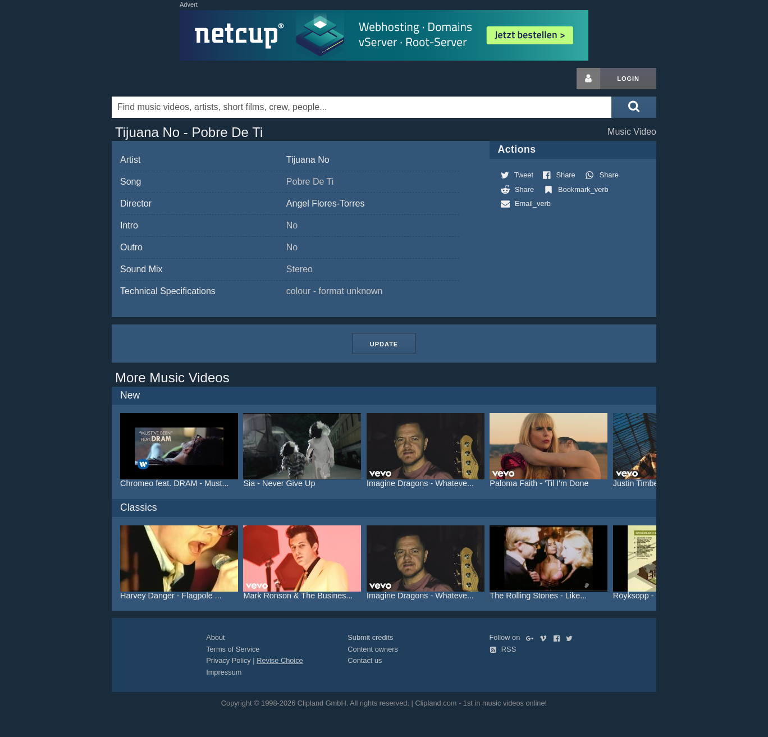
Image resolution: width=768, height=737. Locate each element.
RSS (503, 649)
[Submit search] (633, 107)
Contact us (365, 660)
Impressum (223, 672)
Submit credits (370, 637)
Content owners (373, 649)
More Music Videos (172, 377)
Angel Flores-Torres (325, 203)
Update (384, 344)
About (215, 637)
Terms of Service (232, 649)
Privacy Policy (228, 660)
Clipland (171, 78)
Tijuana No (308, 159)
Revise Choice (280, 660)
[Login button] (588, 78)
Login (628, 78)
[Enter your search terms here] (361, 107)
